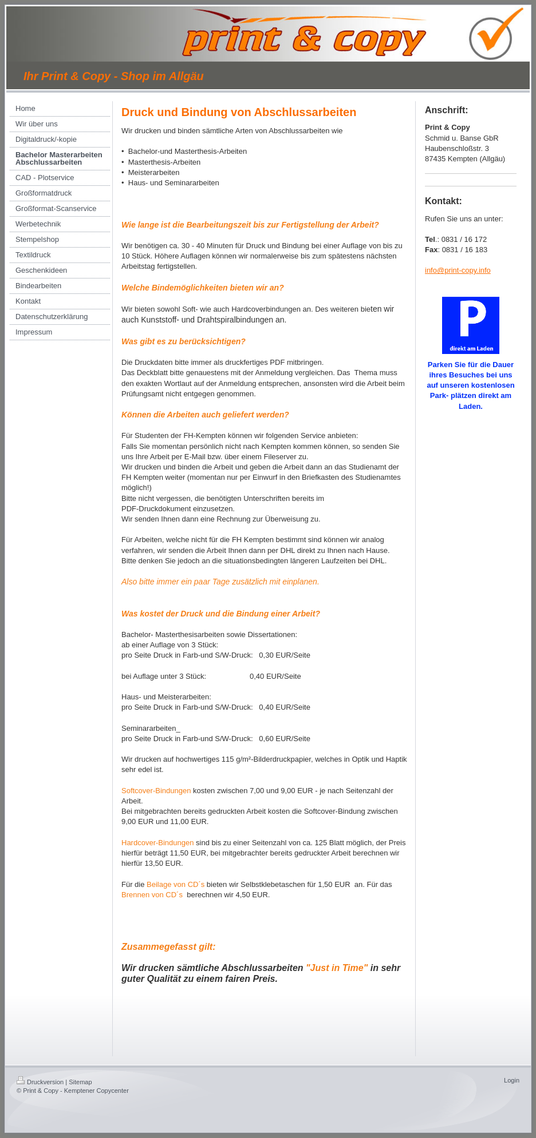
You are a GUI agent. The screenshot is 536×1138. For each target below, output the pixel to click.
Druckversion (40, 1082)
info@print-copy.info (458, 270)
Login (511, 1080)
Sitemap (80, 1082)
